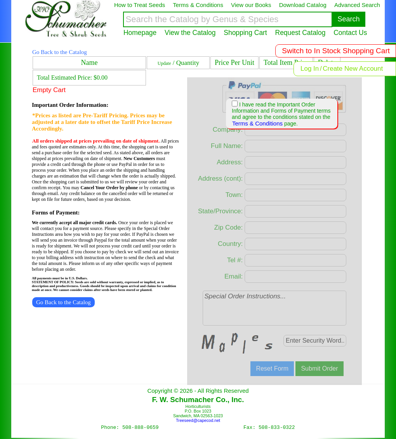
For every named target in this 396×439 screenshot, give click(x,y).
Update (164, 63)
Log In (309, 68)
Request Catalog (300, 33)
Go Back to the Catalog (59, 52)
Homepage (139, 33)
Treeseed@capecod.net (198, 420)
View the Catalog (190, 33)
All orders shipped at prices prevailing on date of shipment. (96, 141)
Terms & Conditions (257, 123)
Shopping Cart (245, 33)
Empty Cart (49, 90)
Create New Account (353, 68)
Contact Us (350, 33)
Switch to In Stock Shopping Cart (336, 51)
